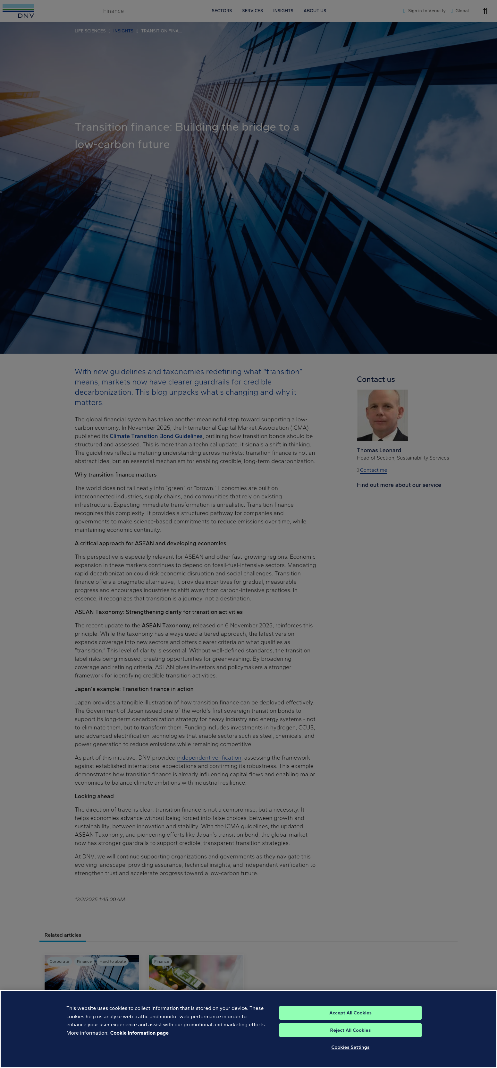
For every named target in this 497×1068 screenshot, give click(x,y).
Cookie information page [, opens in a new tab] (139, 1041)
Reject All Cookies (350, 1038)
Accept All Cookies (350, 1020)
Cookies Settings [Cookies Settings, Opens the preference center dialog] (351, 1055)
